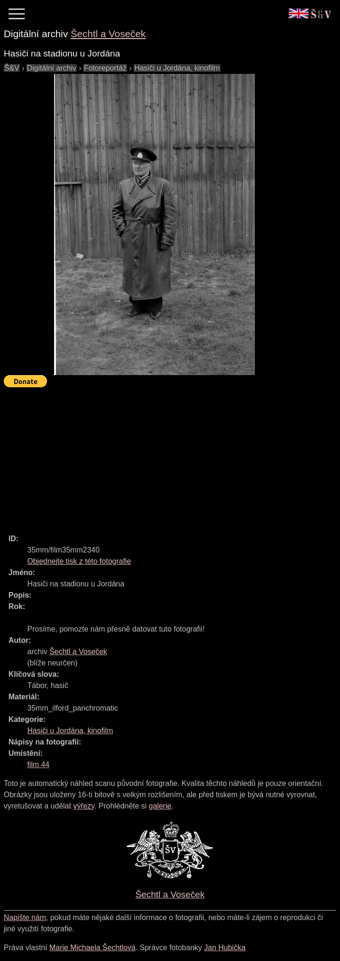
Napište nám (25, 917)
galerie (160, 806)
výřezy (84, 806)
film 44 (38, 765)
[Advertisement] (172, 456)
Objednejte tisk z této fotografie (79, 561)
